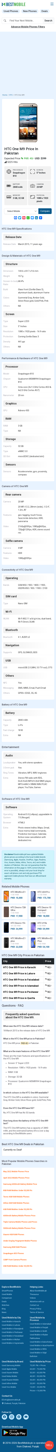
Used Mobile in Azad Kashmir (42, 1345)
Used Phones (11, 11)
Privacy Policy (35, 1309)
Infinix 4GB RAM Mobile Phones (16, 1203)
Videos (33, 1298)
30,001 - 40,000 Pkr (38, 1380)
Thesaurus (34, 1294)
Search (48, 20)
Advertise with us (37, 1302)
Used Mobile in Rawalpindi (12, 1329)
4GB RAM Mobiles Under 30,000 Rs (17, 1266)
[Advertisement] (28, 63)
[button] (52, 4)
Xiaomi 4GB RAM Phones (13, 1234)
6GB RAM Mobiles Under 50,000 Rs (17, 1209)
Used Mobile (7, 1294)
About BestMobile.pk (38, 1291)
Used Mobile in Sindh (38, 1331)
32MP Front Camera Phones (15, 1260)
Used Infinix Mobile (9, 1383)
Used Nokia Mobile (9, 1376)
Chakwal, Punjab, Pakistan (14, 1403)
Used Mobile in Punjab (39, 1327)
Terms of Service (37, 1312)
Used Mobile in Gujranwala (13, 1343)
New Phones (30, 11)
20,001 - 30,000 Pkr (38, 1383)
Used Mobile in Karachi (11, 1321)
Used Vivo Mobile (9, 1387)
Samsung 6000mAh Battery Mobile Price (20, 1184)
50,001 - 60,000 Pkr (38, 1373)
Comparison (7, 1298)
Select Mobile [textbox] (13, 211)
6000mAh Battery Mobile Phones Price (19, 1216)
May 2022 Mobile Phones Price (16, 1172)
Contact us (34, 1305)
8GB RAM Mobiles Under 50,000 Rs (17, 1190)
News (4, 1312)
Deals (45, 11)
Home (4, 95)
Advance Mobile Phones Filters (28, 26)
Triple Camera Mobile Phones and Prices (20, 1222)
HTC (11, 95)
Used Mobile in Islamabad (40, 1324)
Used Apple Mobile (9, 1369)
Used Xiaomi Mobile (10, 1373)
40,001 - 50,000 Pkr (38, 1376)
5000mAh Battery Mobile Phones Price (19, 1228)
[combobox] (21, 211)
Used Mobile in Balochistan (41, 1342)
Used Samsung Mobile (11, 1365)
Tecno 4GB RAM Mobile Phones (16, 1197)
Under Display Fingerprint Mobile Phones (20, 1241)
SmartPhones (7, 1291)
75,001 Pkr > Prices (38, 1365)
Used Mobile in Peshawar (12, 1332)
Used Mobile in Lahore (11, 1325)
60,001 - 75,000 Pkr (38, 1369)
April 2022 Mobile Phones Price (16, 1178)
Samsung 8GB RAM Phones (14, 1247)
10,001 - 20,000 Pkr (38, 1387)
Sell (49, 1445)
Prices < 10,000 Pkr (38, 1391)
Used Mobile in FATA (38, 1349)
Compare (45, 211)
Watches (5, 1305)
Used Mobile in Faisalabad (12, 1336)
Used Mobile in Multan (11, 1339)
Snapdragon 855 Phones (13, 1253)
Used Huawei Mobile (10, 1380)
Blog (4, 1309)
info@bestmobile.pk (11, 1400)
